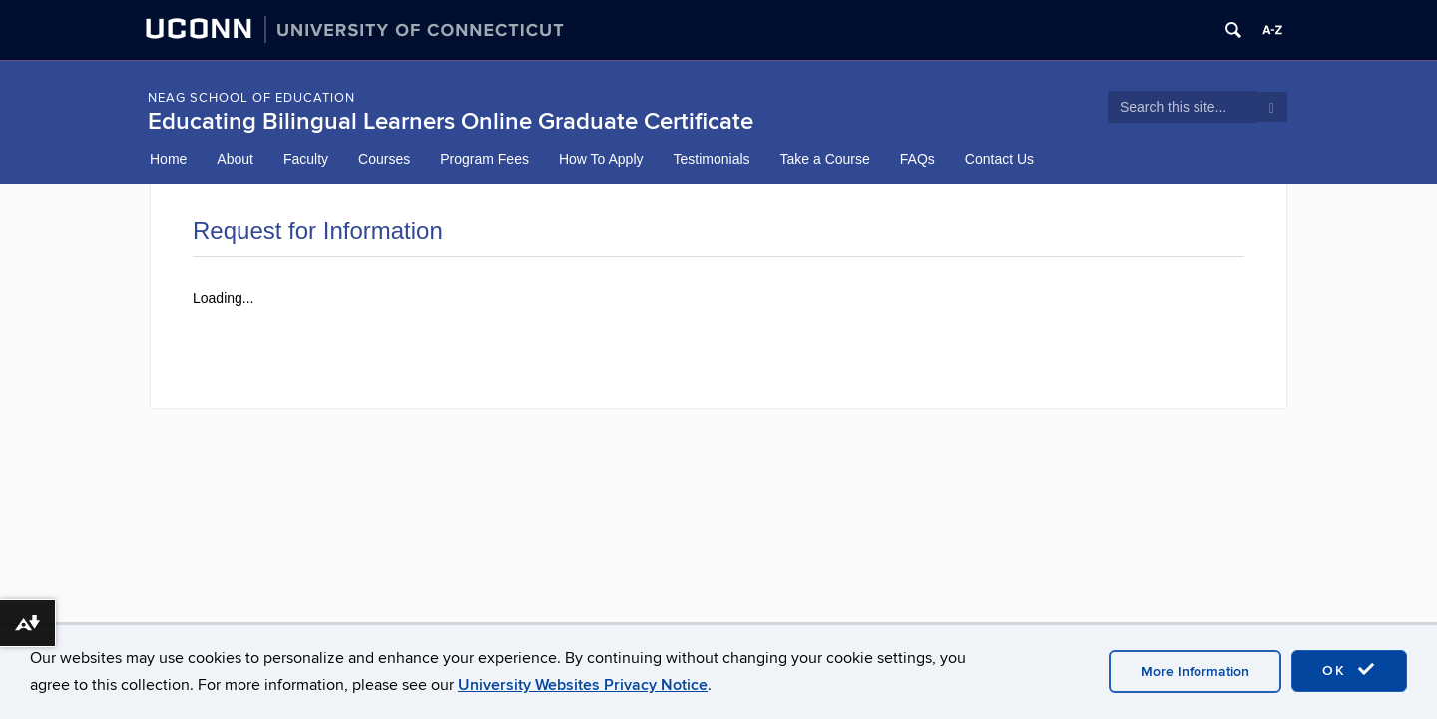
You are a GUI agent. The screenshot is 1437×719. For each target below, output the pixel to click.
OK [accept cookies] (1349, 670)
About (235, 159)
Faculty (305, 159)
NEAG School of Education (251, 98)
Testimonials (712, 159)
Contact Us (999, 159)
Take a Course (825, 159)
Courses (384, 159)
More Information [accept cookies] (1195, 671)
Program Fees (484, 159)
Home (168, 159)
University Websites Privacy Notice (583, 685)
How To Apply (601, 159)
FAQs (917, 159)
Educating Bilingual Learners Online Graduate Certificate (450, 121)
